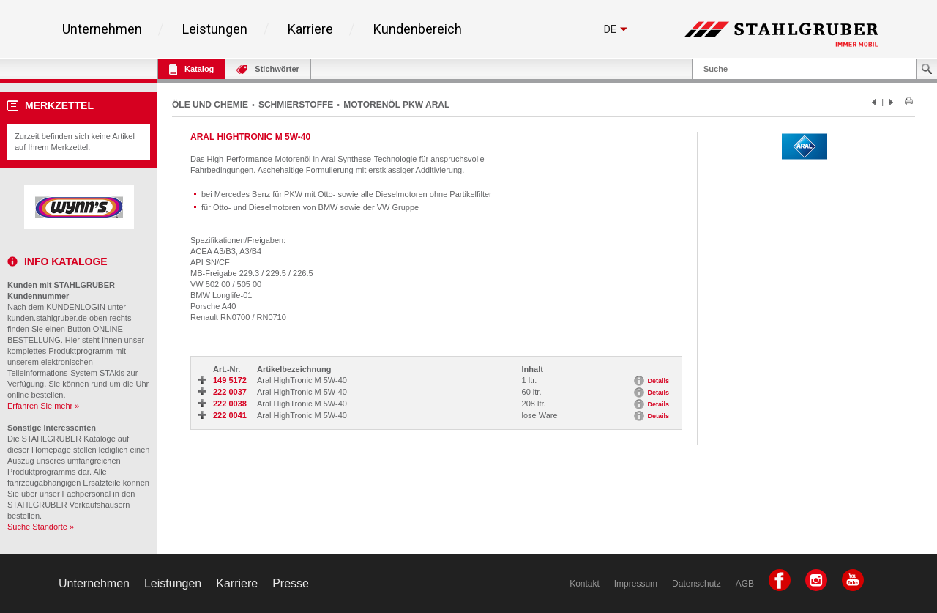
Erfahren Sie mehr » (43, 405)
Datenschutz (696, 584)
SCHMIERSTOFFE (295, 105)
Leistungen (214, 29)
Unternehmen (102, 29)
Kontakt (585, 584)
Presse (290, 583)
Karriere (310, 29)
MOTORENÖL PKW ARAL (396, 105)
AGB (745, 584)
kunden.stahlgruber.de (47, 317)
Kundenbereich (417, 29)
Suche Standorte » (40, 526)
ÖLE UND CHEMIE (210, 105)
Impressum (635, 584)
